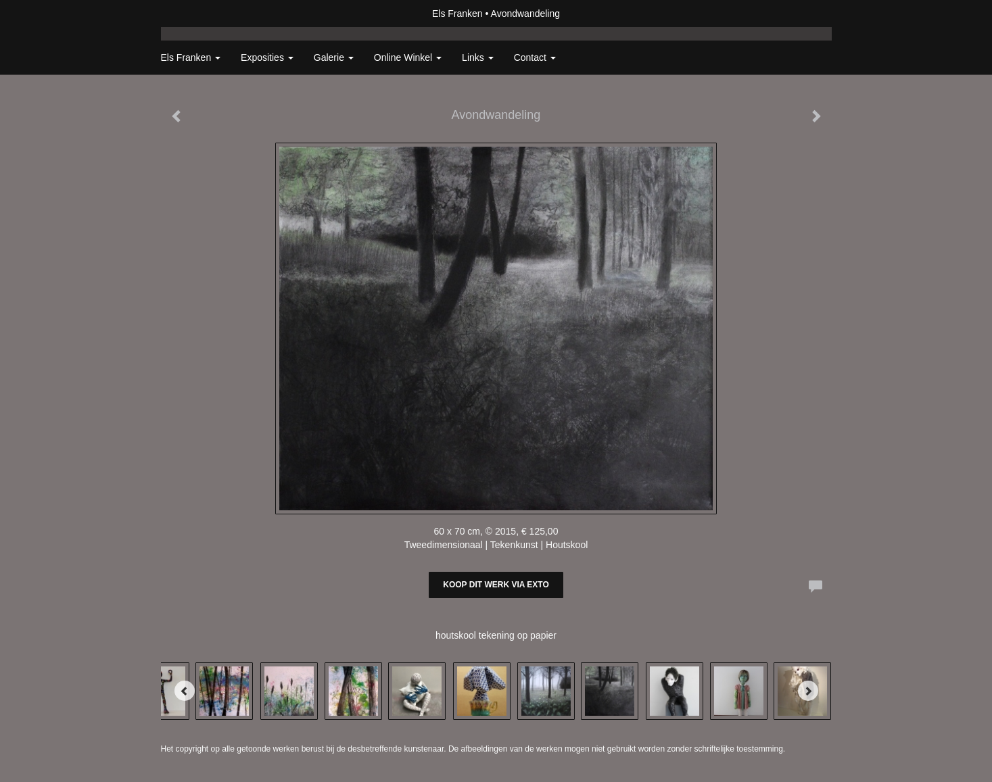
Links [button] (478, 57)
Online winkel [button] (408, 57)
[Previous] (184, 691)
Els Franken (457, 13)
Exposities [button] (267, 57)
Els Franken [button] (191, 57)
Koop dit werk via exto (495, 584)
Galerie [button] (334, 57)
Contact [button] (535, 57)
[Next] (808, 691)
